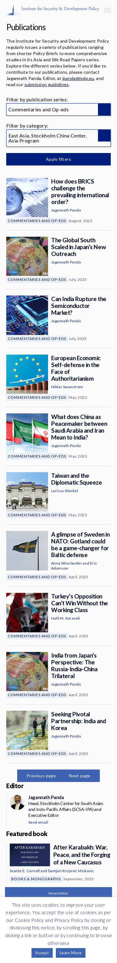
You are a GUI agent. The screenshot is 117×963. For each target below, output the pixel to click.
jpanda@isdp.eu (78, 78)
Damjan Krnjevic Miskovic (71, 870)
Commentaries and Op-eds (37, 220)
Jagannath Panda (66, 210)
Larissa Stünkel (64, 490)
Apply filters (58, 159)
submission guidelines (46, 84)
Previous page (41, 775)
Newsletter (58, 893)
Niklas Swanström (67, 386)
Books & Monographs (36, 879)
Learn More (71, 952)
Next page (79, 775)
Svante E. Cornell (25, 870)
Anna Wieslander (66, 563)
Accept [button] (42, 952)
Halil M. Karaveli (65, 618)
